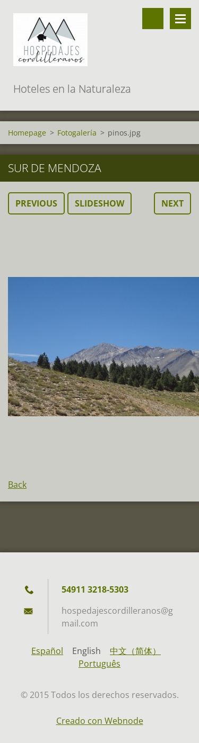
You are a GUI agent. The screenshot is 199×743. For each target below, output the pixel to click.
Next (172, 203)
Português (99, 663)
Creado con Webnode (99, 721)
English (86, 651)
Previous (36, 203)
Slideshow (99, 203)
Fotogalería (77, 133)
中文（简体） (135, 651)
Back (17, 484)
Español (47, 651)
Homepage (27, 133)
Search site (152, 18)
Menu (180, 18)
